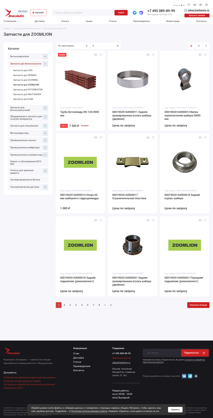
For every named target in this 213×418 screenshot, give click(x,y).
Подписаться (195, 352)
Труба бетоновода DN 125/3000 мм (79, 113)
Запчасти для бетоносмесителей (29, 109)
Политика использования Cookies (22, 381)
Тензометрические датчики (29, 187)
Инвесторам (172, 21)
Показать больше (198, 305)
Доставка (40, 21)
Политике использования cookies (89, 411)
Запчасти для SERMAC (25, 75)
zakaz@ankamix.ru (121, 362)
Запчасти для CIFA (23, 70)
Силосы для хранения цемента (29, 171)
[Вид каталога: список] (198, 46)
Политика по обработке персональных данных (29, 377)
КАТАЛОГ (38, 13)
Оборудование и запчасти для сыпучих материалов (29, 117)
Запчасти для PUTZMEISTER (28, 89)
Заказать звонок (197, 15)
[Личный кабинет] (201, 4)
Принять (175, 409)
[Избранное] (189, 5)
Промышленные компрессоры (29, 154)
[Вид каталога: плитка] (191, 46)
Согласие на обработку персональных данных (29, 384)
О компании (11, 21)
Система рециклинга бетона (25, 179)
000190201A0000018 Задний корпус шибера (182, 196)
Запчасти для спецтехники (29, 125)
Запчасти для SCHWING (25, 80)
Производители (141, 21)
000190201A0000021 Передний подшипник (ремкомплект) (183, 279)
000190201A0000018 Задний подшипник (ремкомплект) (77, 279)
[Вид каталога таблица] (206, 46)
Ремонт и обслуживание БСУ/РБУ (26, 162)
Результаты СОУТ (13, 388)
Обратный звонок (121, 358)
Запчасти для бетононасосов (29, 63)
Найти (121, 12)
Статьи (112, 21)
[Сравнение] (195, 5)
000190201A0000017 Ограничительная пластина (129, 196)
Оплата (65, 21)
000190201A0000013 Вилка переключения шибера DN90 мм (182, 115)
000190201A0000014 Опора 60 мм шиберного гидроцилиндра (79, 196)
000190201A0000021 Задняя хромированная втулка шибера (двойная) (131, 281)
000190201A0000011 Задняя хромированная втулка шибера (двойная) (131, 115)
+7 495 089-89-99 (161, 11)
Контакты (201, 21)
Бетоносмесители (29, 56)
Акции (89, 21)
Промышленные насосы (29, 140)
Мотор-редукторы (29, 133)
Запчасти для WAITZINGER (27, 94)
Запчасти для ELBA (23, 99)
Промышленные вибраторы (29, 147)
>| (111, 305)
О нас (76, 353)
